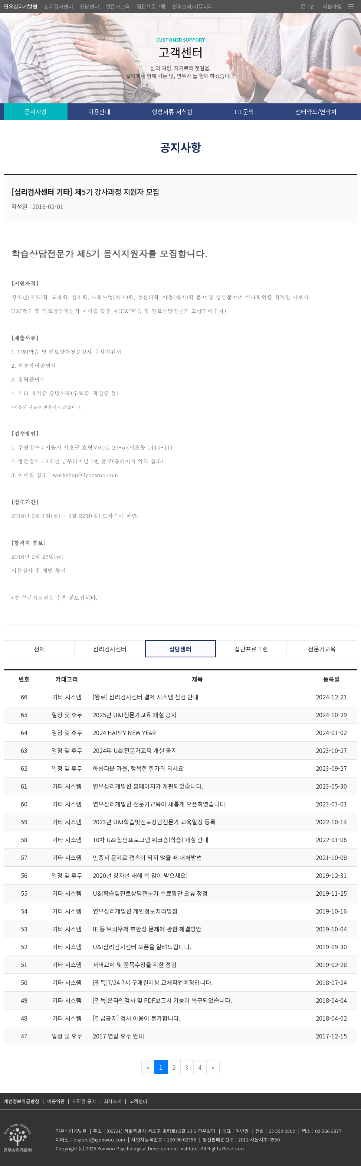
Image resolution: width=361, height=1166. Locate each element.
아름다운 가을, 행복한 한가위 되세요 (138, 768)
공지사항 (35, 111)
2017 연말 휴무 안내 (118, 1035)
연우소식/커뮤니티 (192, 6)
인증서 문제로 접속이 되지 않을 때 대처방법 (147, 857)
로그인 (308, 6)
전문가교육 (118, 6)
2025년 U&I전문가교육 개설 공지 (135, 714)
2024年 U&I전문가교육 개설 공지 (135, 750)
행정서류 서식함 (172, 111)
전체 (39, 648)
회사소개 (113, 1101)
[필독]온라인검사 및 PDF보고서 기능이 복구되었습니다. (162, 1000)
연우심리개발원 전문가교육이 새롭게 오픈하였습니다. (160, 803)
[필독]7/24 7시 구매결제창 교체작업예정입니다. (153, 982)
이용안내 (99, 111)
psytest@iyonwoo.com (99, 1139)
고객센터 (138, 1101)
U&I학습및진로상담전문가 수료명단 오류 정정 (150, 893)
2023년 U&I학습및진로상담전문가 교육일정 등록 (154, 821)
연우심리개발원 (20, 6)
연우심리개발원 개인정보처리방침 (135, 910)
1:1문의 (244, 111)
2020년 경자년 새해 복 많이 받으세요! (140, 875)
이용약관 (56, 1101)
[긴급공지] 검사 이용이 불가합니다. (136, 1018)
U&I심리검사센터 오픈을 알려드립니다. (142, 946)
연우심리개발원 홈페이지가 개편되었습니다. (148, 786)
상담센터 (89, 6)
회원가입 (332, 6)
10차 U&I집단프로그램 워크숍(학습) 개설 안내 (151, 839)
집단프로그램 (151, 6)
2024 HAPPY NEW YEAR (124, 732)
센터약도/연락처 (316, 111)
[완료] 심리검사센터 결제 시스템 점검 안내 (145, 696)
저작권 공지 (84, 1101)
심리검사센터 (58, 6)
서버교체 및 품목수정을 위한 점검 (135, 964)
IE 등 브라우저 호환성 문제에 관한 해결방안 (147, 928)
